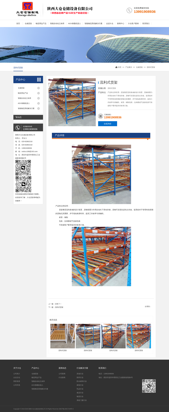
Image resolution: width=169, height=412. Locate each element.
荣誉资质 (16, 381)
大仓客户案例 (133, 23)
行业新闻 (62, 377)
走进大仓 (109, 23)
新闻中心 (120, 23)
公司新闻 (62, 374)
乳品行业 (80, 389)
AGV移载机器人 (74, 23)
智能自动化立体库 (57, 23)
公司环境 (16, 385)
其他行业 (80, 374)
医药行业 (80, 377)
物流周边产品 (41, 23)
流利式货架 (151, 67)
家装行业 (80, 385)
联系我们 (146, 23)
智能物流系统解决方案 (93, 23)
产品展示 (128, 67)
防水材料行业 (82, 381)
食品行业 (80, 393)
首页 (18, 23)
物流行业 (80, 396)
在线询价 (107, 124)
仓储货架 (28, 23)
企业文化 (16, 377)
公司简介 (16, 374)
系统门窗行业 (82, 400)
